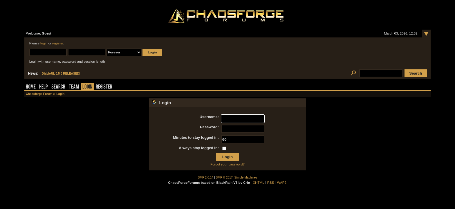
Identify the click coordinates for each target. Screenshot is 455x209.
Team (74, 87)
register (57, 43)
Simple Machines (245, 177)
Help (43, 87)
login (43, 43)
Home (31, 87)
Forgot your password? (227, 164)
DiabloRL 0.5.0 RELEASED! (61, 73)
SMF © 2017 (224, 177)
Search (58, 87)
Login (87, 87)
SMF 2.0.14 (206, 177)
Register (104, 87)
